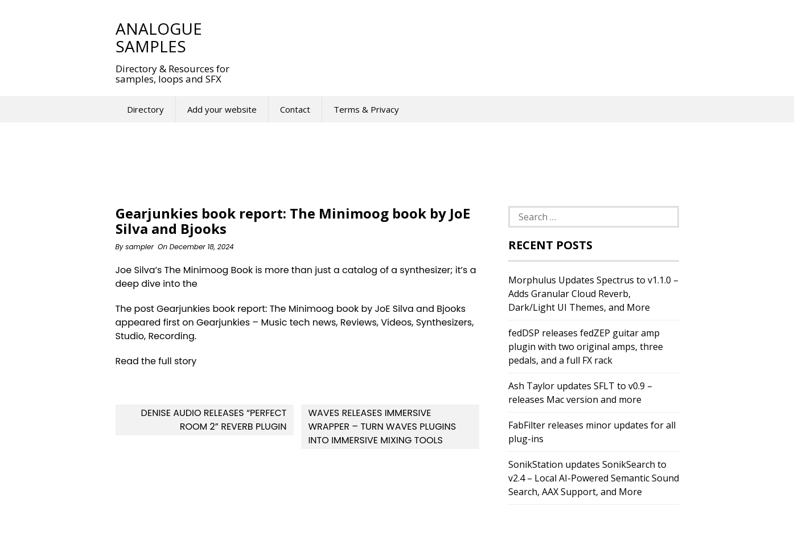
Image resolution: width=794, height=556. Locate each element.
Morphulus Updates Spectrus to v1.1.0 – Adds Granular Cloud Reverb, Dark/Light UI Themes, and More (593, 294)
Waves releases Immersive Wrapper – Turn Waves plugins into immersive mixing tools (382, 426)
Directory (145, 109)
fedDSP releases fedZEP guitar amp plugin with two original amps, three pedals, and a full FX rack (585, 346)
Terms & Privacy (366, 109)
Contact (295, 109)
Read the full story (156, 361)
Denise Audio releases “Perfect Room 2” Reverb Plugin (214, 419)
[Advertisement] (453, 37)
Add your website (222, 109)
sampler (139, 247)
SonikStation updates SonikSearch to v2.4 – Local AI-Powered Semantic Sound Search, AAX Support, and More (593, 478)
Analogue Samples (159, 37)
